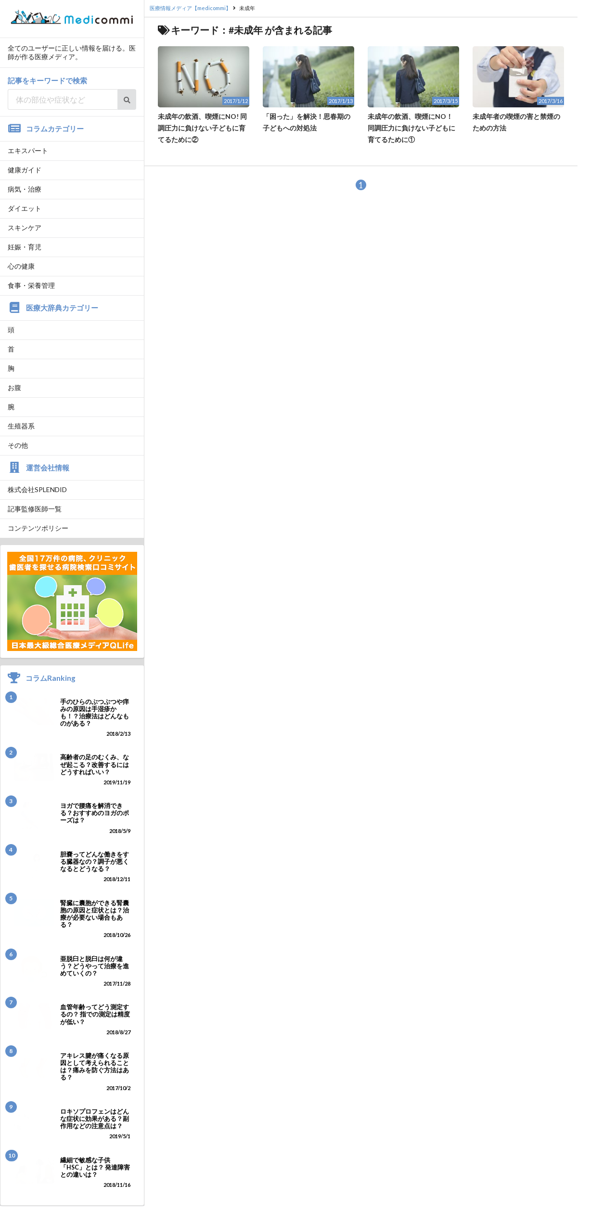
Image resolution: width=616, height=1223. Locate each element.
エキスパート (28, 150)
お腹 (14, 387)
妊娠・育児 (24, 247)
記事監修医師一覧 (35, 509)
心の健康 (21, 266)
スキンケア (24, 227)
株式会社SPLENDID (37, 489)
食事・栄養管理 (31, 285)
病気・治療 (24, 189)
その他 (18, 445)
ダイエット (24, 208)
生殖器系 (21, 426)
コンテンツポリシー (38, 528)
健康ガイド (24, 170)
